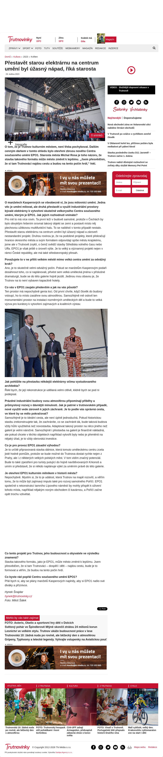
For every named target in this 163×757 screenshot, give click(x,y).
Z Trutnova (44, 686)
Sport (26, 48)
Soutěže (57, 48)
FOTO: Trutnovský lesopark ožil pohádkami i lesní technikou (50, 730)
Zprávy (13, 48)
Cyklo (133, 686)
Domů (8, 56)
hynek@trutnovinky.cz (18, 596)
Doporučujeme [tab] (133, 118)
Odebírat (140, 190)
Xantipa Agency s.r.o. (63, 752)
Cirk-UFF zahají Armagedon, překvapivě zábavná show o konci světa (79, 731)
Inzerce (113, 48)
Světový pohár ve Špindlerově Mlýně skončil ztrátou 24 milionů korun (51, 627)
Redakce (100, 48)
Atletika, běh (14, 686)
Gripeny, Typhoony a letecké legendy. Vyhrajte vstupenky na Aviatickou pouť (56, 639)
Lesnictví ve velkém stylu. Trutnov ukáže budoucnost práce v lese (48, 631)
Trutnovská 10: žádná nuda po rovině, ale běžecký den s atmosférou (50, 635)
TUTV (47, 48)
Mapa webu (139, 747)
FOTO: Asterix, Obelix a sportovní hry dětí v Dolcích (39, 622)
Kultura (16, 56)
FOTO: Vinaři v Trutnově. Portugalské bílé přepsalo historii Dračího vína (110, 730)
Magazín (110, 39)
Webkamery (72, 48)
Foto (38, 48)
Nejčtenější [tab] (114, 118)
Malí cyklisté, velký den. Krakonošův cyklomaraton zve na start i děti (142, 730)
